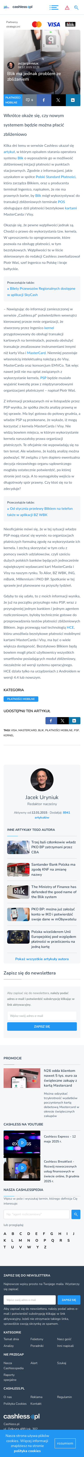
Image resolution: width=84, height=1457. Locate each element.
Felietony (36, 1339)
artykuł (9, 151)
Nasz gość (64, 1339)
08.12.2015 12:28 (28, 67)
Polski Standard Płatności (55, 176)
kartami (71, 208)
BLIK (41, 730)
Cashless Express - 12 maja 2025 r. (60, 1139)
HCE (70, 627)
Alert (33, 1363)
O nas (8, 1397)
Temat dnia (11, 1339)
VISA (14, 730)
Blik (20, 158)
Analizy (9, 1346)
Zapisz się (69, 1300)
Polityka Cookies (15, 1404)
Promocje (13, 1058)
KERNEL (9, 735)
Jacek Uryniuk (28, 63)
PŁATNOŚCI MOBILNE (12, 100)
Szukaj (61, 1363)
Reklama (36, 1397)
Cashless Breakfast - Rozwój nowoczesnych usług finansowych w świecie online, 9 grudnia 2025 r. (61, 1171)
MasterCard (36, 353)
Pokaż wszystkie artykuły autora (42, 959)
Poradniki (36, 1346)
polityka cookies (27, 1451)
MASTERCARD (27, 730)
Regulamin (64, 1397)
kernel (49, 327)
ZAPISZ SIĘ (42, 1026)
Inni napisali (65, 1346)
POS (61, 201)
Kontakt (35, 1404)
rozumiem (65, 1443)
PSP (43, 378)
